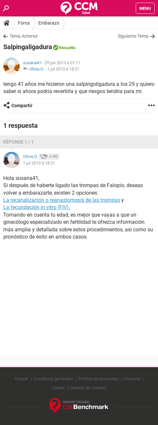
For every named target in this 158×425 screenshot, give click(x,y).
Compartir (21, 105)
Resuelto (67, 47)
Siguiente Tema (133, 36)
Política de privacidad (98, 378)
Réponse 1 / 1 (18, 142)
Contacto (132, 378)
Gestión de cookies (88, 387)
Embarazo (48, 23)
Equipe (21, 378)
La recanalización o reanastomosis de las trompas (61, 200)
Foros (24, 23)
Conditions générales (53, 378)
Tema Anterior (24, 36)
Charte (58, 387)
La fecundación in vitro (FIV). (36, 207)
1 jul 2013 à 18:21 (63, 69)
